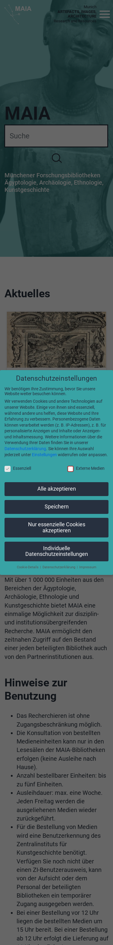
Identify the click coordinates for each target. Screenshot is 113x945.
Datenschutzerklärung (25, 448)
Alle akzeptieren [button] (56, 489)
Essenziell (18, 468)
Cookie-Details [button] (28, 567)
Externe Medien (86, 468)
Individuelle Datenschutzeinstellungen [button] (56, 551)
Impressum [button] (87, 567)
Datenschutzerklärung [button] (59, 567)
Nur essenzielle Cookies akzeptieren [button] (56, 527)
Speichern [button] (57, 507)
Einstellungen (44, 454)
